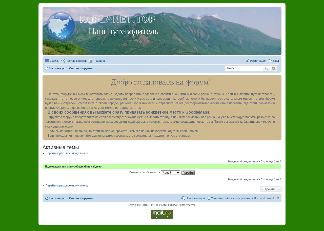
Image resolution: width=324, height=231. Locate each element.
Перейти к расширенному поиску (67, 153)
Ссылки (54, 60)
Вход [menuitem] (276, 60)
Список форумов (81, 198)
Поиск (266, 68)
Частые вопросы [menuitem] (76, 60)
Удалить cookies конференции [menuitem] (230, 198)
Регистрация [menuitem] (258, 60)
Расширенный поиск (273, 68)
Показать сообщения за (154, 172)
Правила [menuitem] (99, 60)
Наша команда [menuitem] (195, 198)
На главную (57, 198)
